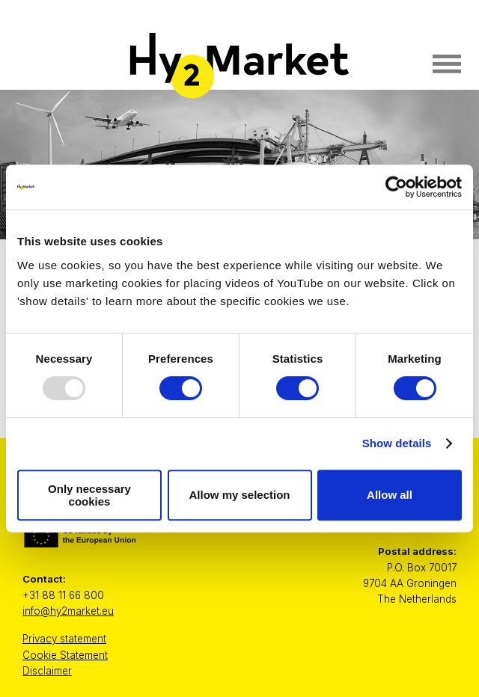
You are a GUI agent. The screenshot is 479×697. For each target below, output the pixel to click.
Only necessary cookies (89, 495)
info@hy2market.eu (68, 611)
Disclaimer (47, 671)
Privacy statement (64, 639)
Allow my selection (239, 494)
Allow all (389, 494)
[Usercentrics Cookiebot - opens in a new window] (396, 187)
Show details (397, 443)
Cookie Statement (65, 655)
